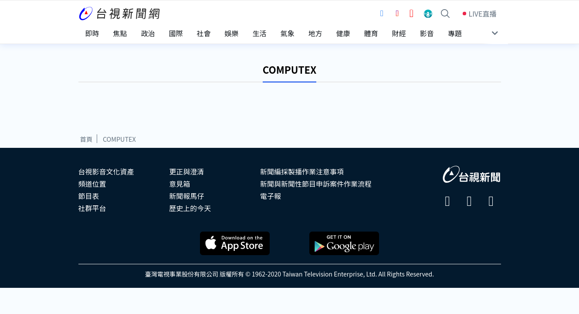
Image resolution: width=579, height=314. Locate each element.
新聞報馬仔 (186, 196)
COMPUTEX (119, 138)
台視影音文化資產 (106, 171)
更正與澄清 (186, 171)
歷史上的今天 (190, 208)
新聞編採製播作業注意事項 (302, 171)
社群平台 (92, 208)
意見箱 (179, 183)
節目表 (88, 196)
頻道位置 (92, 183)
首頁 (86, 138)
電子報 (270, 196)
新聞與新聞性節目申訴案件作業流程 (316, 183)
